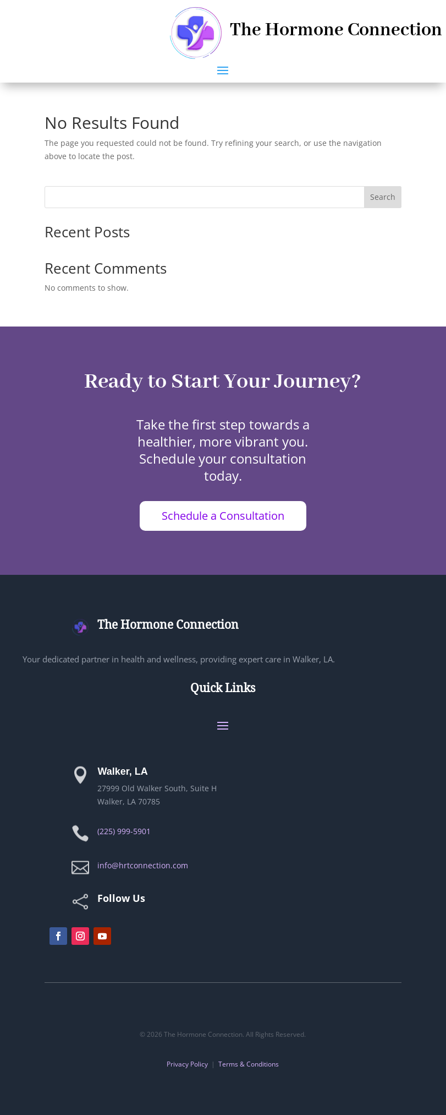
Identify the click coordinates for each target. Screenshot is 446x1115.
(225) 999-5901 (124, 831)
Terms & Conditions (248, 1064)
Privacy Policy (187, 1064)
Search (382, 197)
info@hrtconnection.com (142, 865)
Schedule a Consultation (223, 515)
